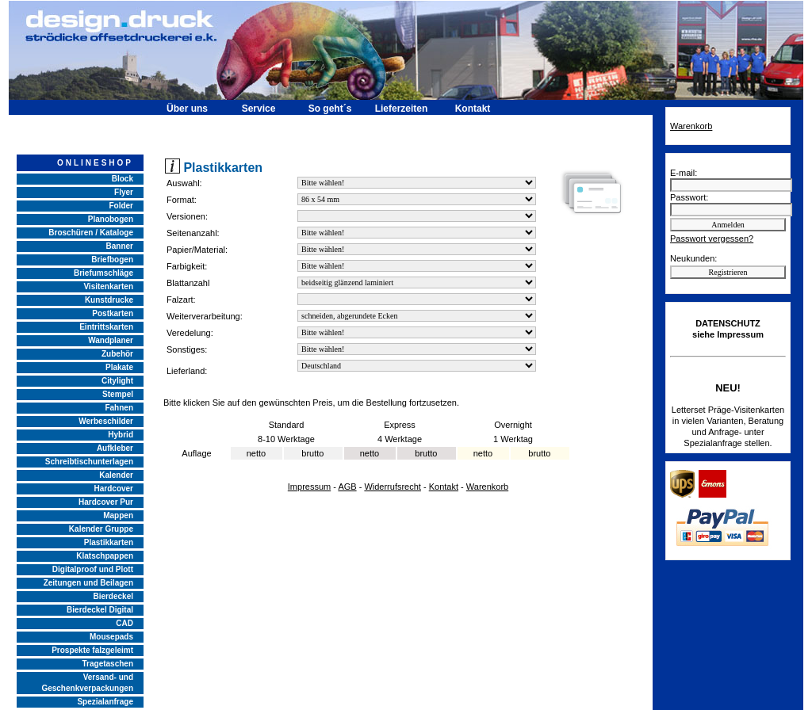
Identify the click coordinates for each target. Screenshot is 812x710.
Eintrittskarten (106, 327)
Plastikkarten (108, 542)
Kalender (116, 475)
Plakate (119, 367)
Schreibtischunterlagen (89, 461)
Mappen (118, 515)
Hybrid (120, 434)
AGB (347, 486)
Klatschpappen (104, 556)
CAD (124, 623)
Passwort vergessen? (711, 238)
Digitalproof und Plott (92, 569)
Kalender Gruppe (101, 529)
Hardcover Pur (106, 502)
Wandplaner (110, 340)
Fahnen (119, 407)
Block (122, 178)
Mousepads (111, 636)
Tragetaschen (107, 663)
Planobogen (110, 219)
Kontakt (473, 108)
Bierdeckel (113, 596)
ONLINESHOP (95, 162)
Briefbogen (112, 259)
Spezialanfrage (105, 701)
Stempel (117, 394)
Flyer (123, 192)
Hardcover (113, 488)
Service (259, 108)
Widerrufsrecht (392, 486)
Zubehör (117, 353)
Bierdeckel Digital (100, 609)
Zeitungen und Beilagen (88, 582)
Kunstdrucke (109, 300)
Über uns (187, 108)
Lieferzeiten (401, 108)
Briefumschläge (103, 273)
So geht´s (330, 108)
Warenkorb (487, 486)
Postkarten (112, 313)
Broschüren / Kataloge (90, 232)
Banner (119, 246)
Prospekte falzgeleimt (92, 650)
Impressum (309, 486)
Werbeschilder (106, 421)
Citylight (117, 380)
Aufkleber (115, 448)
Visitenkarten (108, 286)
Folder (121, 205)
